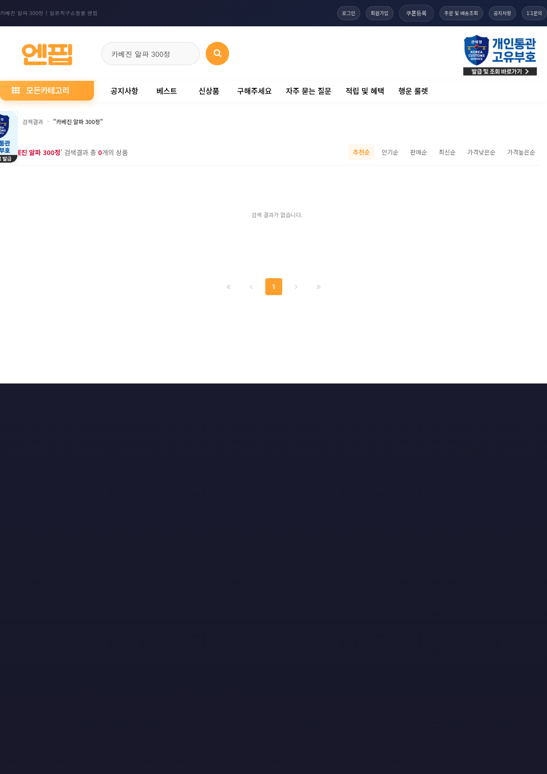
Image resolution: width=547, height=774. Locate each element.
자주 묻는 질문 (308, 90)
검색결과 (33, 121)
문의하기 (283, 398)
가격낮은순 (481, 152)
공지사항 (491, 13)
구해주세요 (254, 90)
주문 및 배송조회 (442, 13)
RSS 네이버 (483, 398)
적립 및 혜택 (365, 90)
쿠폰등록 (392, 13)
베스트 (166, 90)
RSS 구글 (431, 398)
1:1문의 (531, 13)
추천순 (361, 152)
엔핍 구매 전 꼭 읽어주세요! (405, 526)
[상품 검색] (217, 53)
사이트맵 (332, 398)
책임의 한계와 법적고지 (217, 398)
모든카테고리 (40, 90)
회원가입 (351, 13)
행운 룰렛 (413, 90)
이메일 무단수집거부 (139, 398)
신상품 (209, 90)
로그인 (314, 13)
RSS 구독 (381, 398)
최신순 (447, 152)
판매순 (418, 152)
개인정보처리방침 (65, 398)
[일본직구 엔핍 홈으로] (47, 51)
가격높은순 (521, 152)
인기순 (390, 152)
